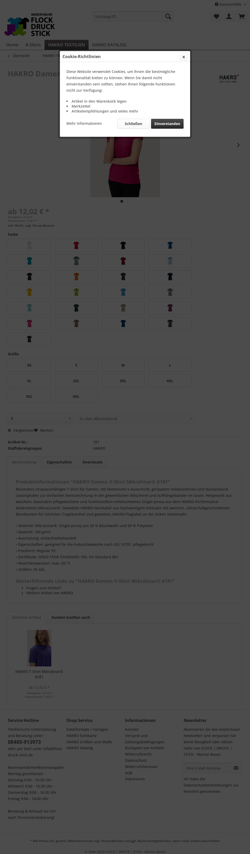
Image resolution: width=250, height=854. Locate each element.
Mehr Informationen (84, 123)
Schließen (133, 123)
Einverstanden (167, 123)
